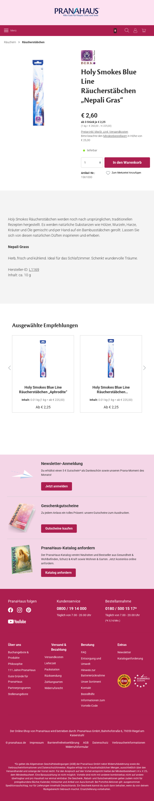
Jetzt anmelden (56, 486)
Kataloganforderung (130, 658)
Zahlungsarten (54, 681)
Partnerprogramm (19, 687)
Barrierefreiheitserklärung (63, 742)
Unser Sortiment (91, 681)
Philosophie (15, 663)
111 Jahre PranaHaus (21, 670)
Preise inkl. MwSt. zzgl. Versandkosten (104, 131)
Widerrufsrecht (54, 688)
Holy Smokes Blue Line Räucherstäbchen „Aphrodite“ (43, 389)
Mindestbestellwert (115, 136)
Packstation (52, 669)
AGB (86, 742)
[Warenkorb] (144, 30)
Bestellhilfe (87, 694)
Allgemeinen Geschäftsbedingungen (49, 764)
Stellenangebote (18, 694)
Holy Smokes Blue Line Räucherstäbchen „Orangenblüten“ (111, 389)
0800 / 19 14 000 (71, 608)
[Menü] (7, 30)
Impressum (37, 742)
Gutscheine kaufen (59, 528)
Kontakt (86, 687)
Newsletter (124, 652)
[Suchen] (127, 30)
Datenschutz (100, 742)
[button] (9, 367)
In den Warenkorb (127, 162)
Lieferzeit (50, 663)
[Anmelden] (135, 30)
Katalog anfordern (58, 573)
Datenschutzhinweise (53, 767)
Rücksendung (53, 675)
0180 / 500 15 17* (121, 608)
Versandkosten (54, 657)
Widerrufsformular (77, 746)
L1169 (34, 269)
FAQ (83, 652)
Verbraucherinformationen (128, 742)
